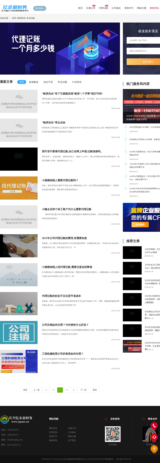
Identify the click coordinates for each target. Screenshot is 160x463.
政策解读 (33, 82)
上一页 (37, 390)
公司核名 (116, 8)
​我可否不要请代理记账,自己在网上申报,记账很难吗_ (72, 151)
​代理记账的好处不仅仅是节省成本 (61, 296)
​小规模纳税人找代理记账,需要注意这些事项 (67, 267)
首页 (80, 8)
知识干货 (48, 82)
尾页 (95, 390)
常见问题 (31, 18)
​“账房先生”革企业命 (53, 122)
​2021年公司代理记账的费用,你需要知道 (64, 238)
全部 (21, 82)
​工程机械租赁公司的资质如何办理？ (63, 353)
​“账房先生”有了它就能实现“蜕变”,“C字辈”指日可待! (72, 93)
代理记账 (103, 8)
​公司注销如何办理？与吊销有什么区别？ (65, 324)
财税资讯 (154, 8)
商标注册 (141, 8)
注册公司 (90, 8)
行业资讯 (77, 82)
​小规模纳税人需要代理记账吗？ (60, 180)
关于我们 (72, 440)
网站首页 (53, 428)
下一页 (83, 390)
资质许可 (129, 8)
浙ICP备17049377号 (123, 459)
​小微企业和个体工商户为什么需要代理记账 (66, 209)
